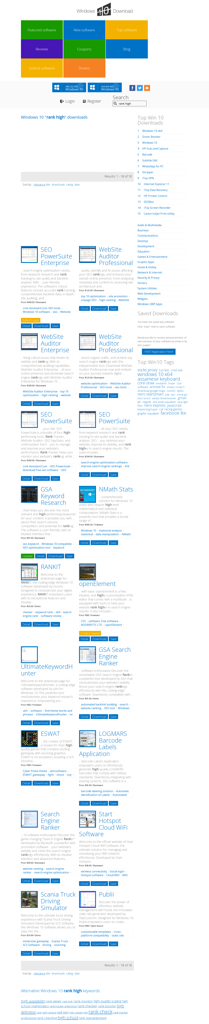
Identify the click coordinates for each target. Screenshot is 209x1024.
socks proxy (147, 331)
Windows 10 (88, 493)
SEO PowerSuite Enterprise (56, 218)
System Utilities (147, 250)
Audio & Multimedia (150, 187)
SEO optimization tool (36, 510)
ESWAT (50, 696)
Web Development (149, 255)
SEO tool (109, 670)
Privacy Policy (104, 993)
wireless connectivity (94, 834)
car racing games (170, 371)
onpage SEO (88, 262)
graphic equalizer (148, 375)
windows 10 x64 (155, 336)
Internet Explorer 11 (156, 146)
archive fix (157, 348)
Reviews (94, 30)
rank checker (87, 968)
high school (68, 980)
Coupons (115, 30)
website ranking (91, 670)
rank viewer (54, 963)
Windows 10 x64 (152, 93)
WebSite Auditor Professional (116, 218)
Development (146, 208)
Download (41, 288)
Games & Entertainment (153, 219)
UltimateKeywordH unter (47, 632)
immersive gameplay (36, 903)
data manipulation (107, 496)
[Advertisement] (46, 110)
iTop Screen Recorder (157, 170)
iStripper (147, 134)
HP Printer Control (155, 158)
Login (71, 63)
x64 (58, 574)
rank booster (107, 968)
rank (39, 975)
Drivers (177, 30)
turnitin (164, 332)
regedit (147, 364)
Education (144, 213)
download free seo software (40, 432)
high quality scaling (107, 963)
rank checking (47, 980)
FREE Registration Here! (158, 314)
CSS (83, 583)
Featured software (31, 30)
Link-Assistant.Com (35, 428)
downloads (58, 147)
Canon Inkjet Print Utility (159, 176)
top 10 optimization (93, 258)
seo (55, 274)
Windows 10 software (36, 274)
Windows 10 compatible (57, 506)
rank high (67, 963)
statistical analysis (110, 493)
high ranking (107, 262)
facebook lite (173, 375)
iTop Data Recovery (156, 152)
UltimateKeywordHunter (51, 677)
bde (167, 356)
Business (143, 193)
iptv (173, 356)
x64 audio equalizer (164, 364)
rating (69, 147)
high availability (33, 963)
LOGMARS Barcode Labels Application (103, 706)
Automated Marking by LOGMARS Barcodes (104, 759)
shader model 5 (176, 349)
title (48, 147)
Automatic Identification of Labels (105, 755)
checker (28, 574)
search (124, 667)
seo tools (121, 349)
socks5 (171, 353)
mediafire (161, 345)
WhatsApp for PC (153, 128)
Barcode (147, 117)
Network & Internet (150, 234)
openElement (97, 546)
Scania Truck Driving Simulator (58, 863)
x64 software (58, 733)
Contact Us (129, 993)
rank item (63, 975)
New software (52, 30)
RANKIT (51, 529)
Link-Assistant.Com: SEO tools (41, 270)
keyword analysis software (43, 511)
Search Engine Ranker (50, 783)
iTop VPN (148, 140)
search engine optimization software (104, 425)
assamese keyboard (159, 341)
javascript (174, 367)
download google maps (151, 353)
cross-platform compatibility (101, 896)
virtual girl (182, 356)
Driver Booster (151, 99)
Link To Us (79, 993)
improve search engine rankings (101, 428)
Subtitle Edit (149, 123)
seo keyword (31, 506)
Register (96, 63)
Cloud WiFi (112, 837)
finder (171, 345)
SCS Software (31, 907)
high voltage (76, 975)
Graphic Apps (146, 224)
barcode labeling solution (97, 753)
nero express (155, 367)
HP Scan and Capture (155, 111)
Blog (135, 30)
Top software (73, 30)
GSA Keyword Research (53, 458)
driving (47, 907)
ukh (25, 673)
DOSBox (149, 164)
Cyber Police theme (35, 733)
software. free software (103, 583)
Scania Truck (60, 903)
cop (69, 737)
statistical (87, 496)
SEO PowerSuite (56, 380)
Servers (142, 245)
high (85, 975)
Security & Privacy (149, 240)
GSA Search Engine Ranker (115, 618)
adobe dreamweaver (164, 360)
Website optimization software (47, 276)
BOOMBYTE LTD (91, 587)
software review (51, 578)
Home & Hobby (147, 229)
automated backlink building (99, 667)
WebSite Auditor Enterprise (55, 305)
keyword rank (44, 574)
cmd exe (177, 332)
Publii (106, 856)
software (36, 673)
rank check (101, 974)
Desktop (143, 203)
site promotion (118, 258)
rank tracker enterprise (63, 968)
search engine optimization (51, 835)
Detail (26, 288)
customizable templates (96, 894)
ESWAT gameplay (34, 737)
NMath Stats (116, 451)
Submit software (156, 30)
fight (51, 737)
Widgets (143, 261)
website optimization (94, 346)
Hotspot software (92, 837)
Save (55, 288)
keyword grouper (148, 371)
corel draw (146, 344)
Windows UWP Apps (150, 266)
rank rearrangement (92, 980)
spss (180, 352)
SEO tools (106, 349)
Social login (117, 834)
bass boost (144, 360)
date (77, 147)
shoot (60, 737)
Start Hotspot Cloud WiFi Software (103, 786)
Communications (148, 198)
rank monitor (83, 963)
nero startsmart (151, 356)
